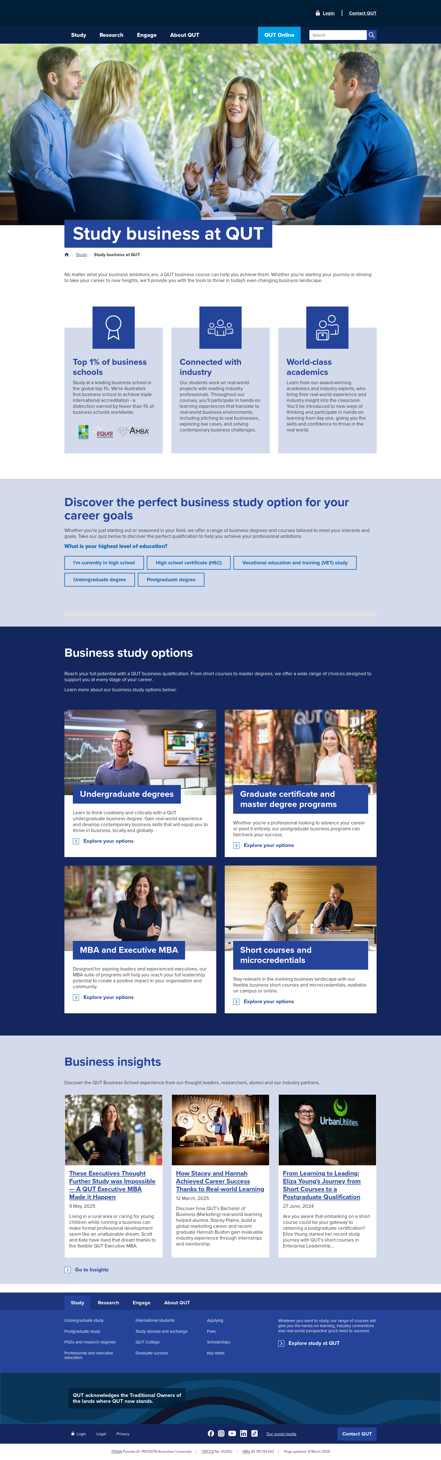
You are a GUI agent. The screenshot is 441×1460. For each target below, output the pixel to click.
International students (155, 1320)
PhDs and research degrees (90, 1342)
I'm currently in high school (104, 563)
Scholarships (218, 1342)
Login (329, 13)
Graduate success (152, 1353)
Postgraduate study (82, 1331)
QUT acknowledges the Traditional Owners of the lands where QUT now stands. (127, 1398)
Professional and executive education (88, 1355)
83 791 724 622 (262, 1452)
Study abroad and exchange (162, 1331)
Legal (101, 1434)
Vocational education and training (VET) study (295, 563)
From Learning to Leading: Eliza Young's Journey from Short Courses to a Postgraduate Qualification (322, 1185)
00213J (226, 1452)
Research (108, 1303)
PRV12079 (149, 1452)
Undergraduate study (84, 1320)
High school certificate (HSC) (189, 563)
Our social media (281, 1434)
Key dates (216, 1353)
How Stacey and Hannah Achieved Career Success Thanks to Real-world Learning (220, 1181)
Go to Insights (92, 1270)
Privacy (122, 1434)
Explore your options (109, 841)
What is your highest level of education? (115, 546)
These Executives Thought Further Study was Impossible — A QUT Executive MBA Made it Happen (112, 1185)
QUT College (147, 1342)
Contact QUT (357, 1434)
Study (81, 255)
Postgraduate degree (171, 579)
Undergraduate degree (99, 579)
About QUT (177, 1303)
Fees (211, 1331)
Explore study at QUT (314, 1343)
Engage (141, 1303)
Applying (215, 1320)
